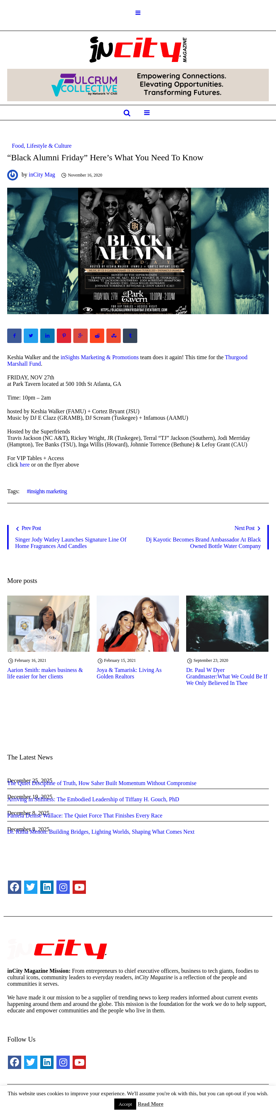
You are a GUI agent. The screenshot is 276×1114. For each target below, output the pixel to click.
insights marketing (48, 491)
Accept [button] (125, 1104)
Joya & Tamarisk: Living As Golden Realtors (129, 673)
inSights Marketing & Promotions (100, 357)
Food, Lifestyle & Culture (42, 146)
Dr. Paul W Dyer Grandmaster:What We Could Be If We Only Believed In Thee (226, 676)
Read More (151, 1104)
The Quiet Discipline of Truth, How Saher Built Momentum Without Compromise (102, 783)
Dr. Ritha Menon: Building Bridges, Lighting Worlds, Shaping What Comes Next (100, 832)
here (25, 465)
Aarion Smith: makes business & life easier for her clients (45, 673)
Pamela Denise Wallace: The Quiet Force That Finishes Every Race (84, 815)
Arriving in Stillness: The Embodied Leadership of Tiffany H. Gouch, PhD (93, 799)
